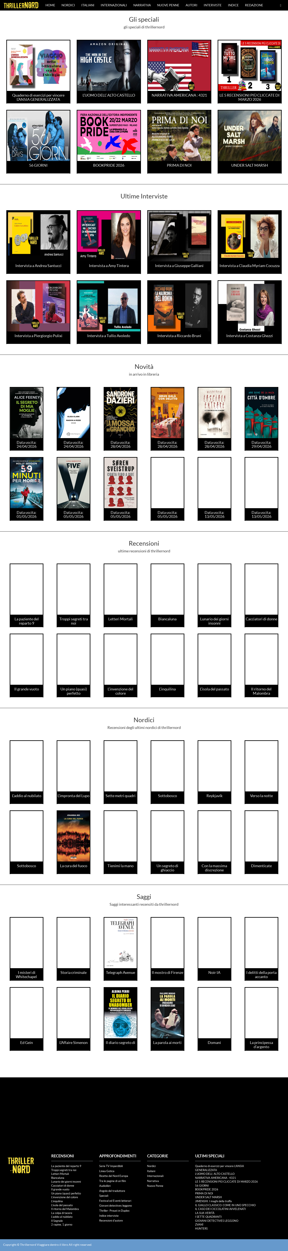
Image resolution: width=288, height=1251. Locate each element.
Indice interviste (109, 1215)
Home (50, 5)
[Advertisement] (144, 1109)
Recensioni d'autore (111, 1220)
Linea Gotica (106, 1171)
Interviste (213, 5)
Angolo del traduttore (112, 1191)
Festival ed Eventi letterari (115, 1200)
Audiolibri (105, 1185)
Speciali (103, 1195)
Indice (233, 5)
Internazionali (114, 5)
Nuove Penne (168, 5)
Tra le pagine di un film (112, 1181)
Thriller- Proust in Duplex (114, 1210)
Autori (191, 5)
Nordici (68, 5)
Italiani (87, 5)
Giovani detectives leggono (115, 1205)
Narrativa (142, 5)
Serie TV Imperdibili (111, 1166)
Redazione (254, 5)
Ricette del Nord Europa (113, 1176)
